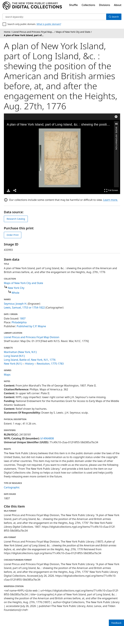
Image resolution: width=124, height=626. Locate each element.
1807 (23, 318)
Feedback (116, 622)
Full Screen (111, 190)
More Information (116, 128)
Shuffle (73, 5)
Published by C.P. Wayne (31, 326)
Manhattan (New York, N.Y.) (20, 352)
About (117, 5)
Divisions (104, 5)
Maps (7, 374)
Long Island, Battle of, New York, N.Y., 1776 (30, 360)
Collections (88, 5)
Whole (15, 292)
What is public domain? (49, 24)
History (29, 363)
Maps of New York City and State (23, 283)
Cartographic (12, 487)
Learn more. (110, 200)
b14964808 (47, 438)
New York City (16, 288)
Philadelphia (19, 322)
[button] (116, 124)
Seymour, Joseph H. (15, 303)
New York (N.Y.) (13, 363)
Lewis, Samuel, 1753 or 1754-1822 (24, 307)
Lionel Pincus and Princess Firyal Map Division (31, 337)
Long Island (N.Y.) (14, 356)
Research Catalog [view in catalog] (16, 218)
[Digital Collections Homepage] (32, 6)
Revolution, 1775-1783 (50, 363)
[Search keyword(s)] (54, 17)
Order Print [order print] (13, 234)
